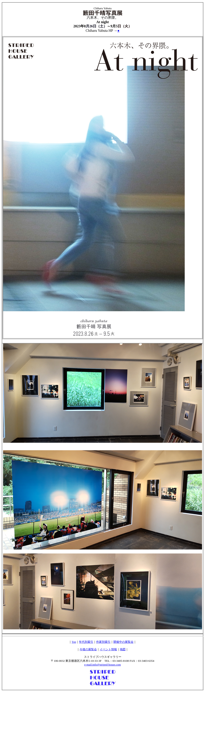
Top (74, 641)
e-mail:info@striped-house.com (102, 664)
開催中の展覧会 (123, 641)
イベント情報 (108, 649)
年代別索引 (86, 641)
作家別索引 (103, 641)
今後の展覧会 (88, 649)
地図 (123, 649)
